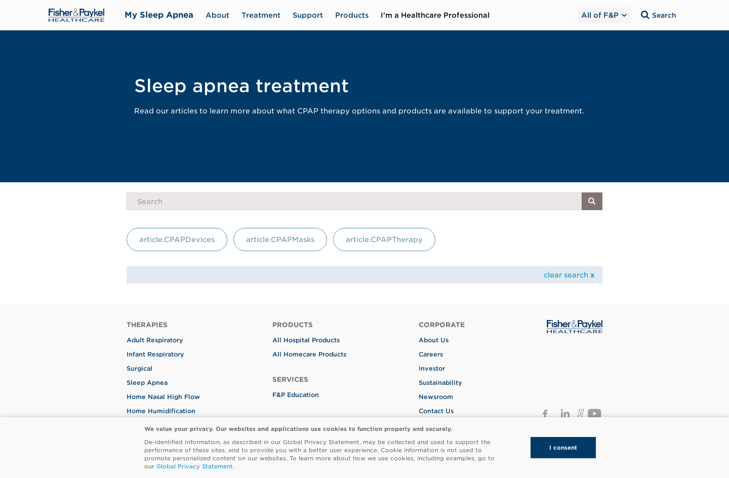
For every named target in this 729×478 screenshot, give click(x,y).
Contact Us (436, 411)
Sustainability (440, 382)
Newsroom (436, 397)
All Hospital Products (306, 340)
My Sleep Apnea (159, 15)
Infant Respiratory (155, 354)
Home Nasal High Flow (163, 397)
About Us (434, 340)
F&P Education (295, 395)
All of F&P (603, 15)
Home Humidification (161, 411)
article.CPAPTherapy (384, 239)
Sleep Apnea (147, 382)
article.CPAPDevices (177, 239)
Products (352, 15)
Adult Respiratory (155, 340)
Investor (432, 368)
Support (308, 15)
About (217, 15)
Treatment (260, 15)
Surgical (139, 368)
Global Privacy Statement (194, 466)
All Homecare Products (309, 354)
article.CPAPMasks (280, 239)
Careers (431, 354)
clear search (569, 275)
